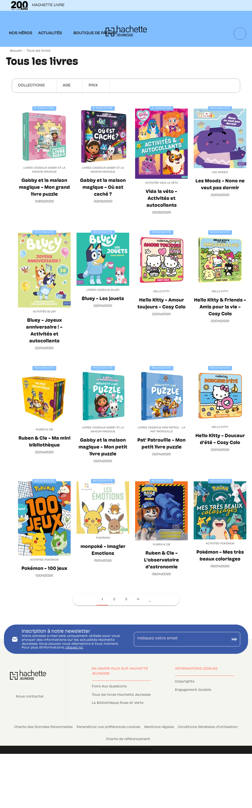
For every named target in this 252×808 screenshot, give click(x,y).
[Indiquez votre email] (181, 639)
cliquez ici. (74, 647)
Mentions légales (159, 727)
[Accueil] (126, 32)
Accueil (16, 50)
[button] (34, 86)
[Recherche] (240, 34)
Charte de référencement (128, 739)
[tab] (20, 33)
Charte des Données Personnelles (43, 727)
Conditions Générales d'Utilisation (208, 727)
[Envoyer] (234, 639)
